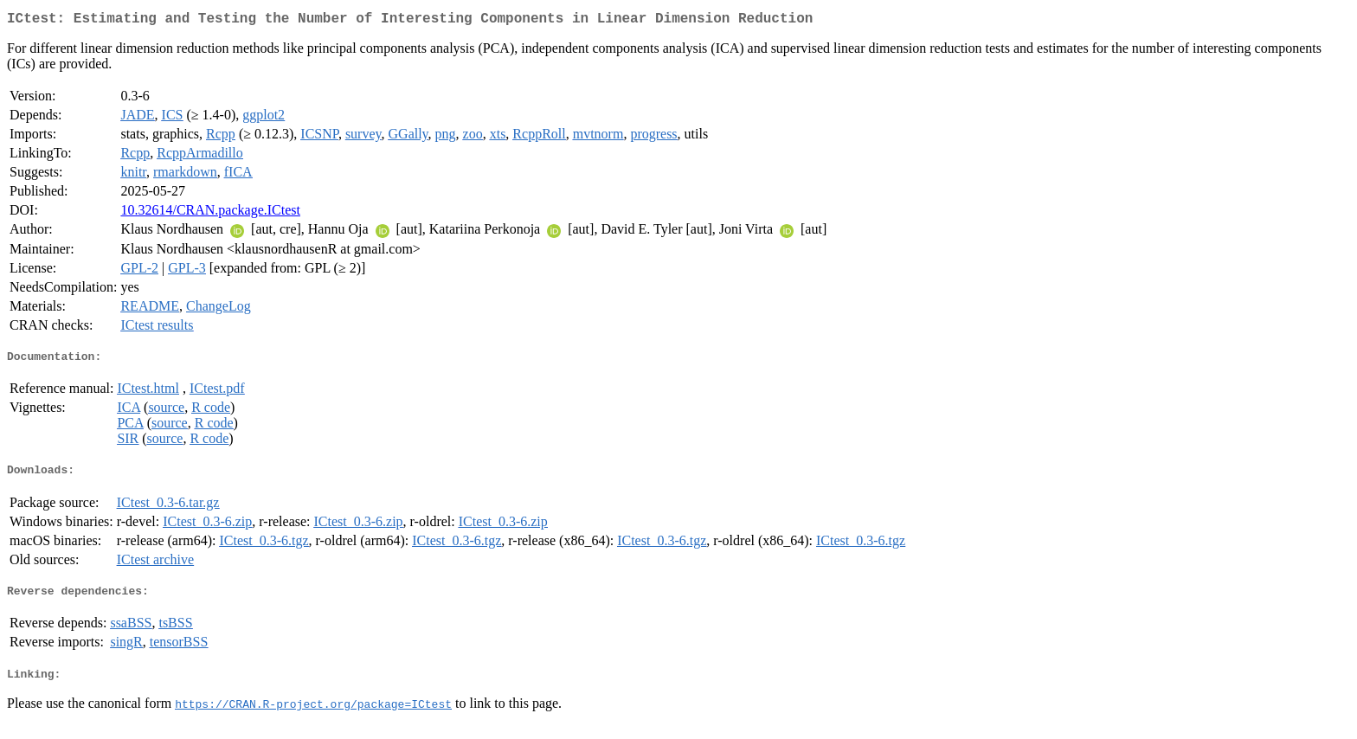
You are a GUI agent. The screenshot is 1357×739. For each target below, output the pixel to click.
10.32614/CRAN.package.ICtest (210, 213)
